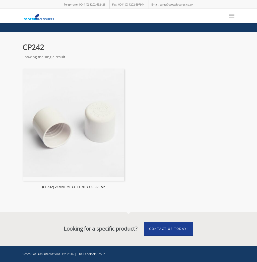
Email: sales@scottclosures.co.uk (172, 4)
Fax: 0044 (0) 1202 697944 (128, 4)
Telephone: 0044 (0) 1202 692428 (84, 4)
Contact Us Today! (168, 229)
